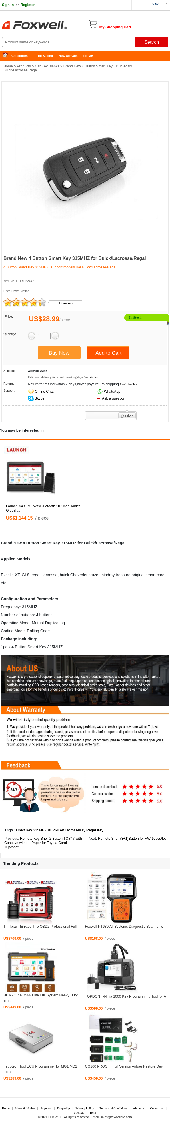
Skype (39, 398)
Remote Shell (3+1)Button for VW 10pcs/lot (132, 839)
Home (7, 56)
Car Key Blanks (47, 66)
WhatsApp (111, 392)
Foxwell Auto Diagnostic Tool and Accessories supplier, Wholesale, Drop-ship (45, 25)
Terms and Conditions (113, 1108)
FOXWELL (55, 1117)
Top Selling (44, 55)
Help (93, 1112)
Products (24, 66)
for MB (88, 55)
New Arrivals (68, 55)
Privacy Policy (84, 1108)
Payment (46, 1108)
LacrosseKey (75, 830)
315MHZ (40, 830)
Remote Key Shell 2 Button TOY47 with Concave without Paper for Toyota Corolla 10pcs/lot (43, 843)
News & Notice (25, 1108)
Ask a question (113, 398)
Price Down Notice (16, 291)
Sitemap (79, 1112)
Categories (19, 55)
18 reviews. (67, 303)
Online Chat (44, 392)
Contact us (156, 1108)
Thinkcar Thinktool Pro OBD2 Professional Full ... (42, 927)
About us (138, 1108)
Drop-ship (63, 1108)
